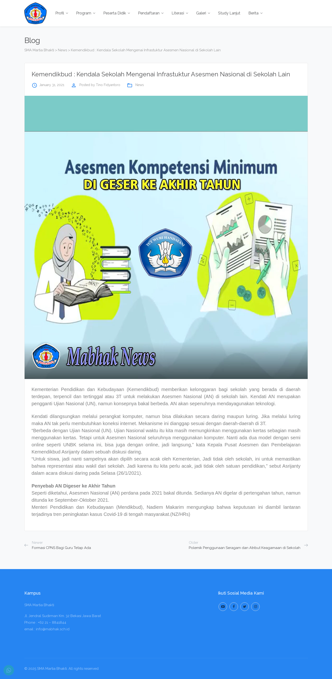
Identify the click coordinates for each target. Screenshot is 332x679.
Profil (61, 13)
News (139, 85)
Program (85, 13)
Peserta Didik (116, 13)
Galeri (203, 13)
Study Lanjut (229, 13)
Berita (255, 13)
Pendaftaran (151, 13)
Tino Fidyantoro (108, 85)
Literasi (180, 13)
